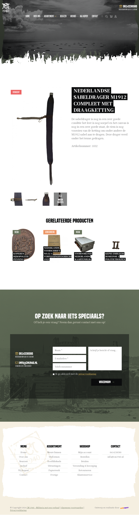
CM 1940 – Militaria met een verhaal (43, 508)
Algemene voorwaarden (72, 508)
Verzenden (105, 382)
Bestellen (85, 457)
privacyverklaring (88, 373)
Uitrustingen (54, 466)
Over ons (37, 16)
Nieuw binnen (54, 452)
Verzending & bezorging (85, 466)
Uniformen (54, 457)
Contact (95, 16)
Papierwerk (54, 470)
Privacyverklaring (18, 510)
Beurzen (63, 16)
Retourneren (85, 470)
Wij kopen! (84, 16)
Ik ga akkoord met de (76, 373)
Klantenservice (84, 475)
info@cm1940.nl (116, 457)
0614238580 (115, 452)
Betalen (85, 461)
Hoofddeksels (54, 461)
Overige (54, 475)
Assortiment (49, 16)
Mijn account (84, 452)
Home (28, 16)
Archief (73, 16)
